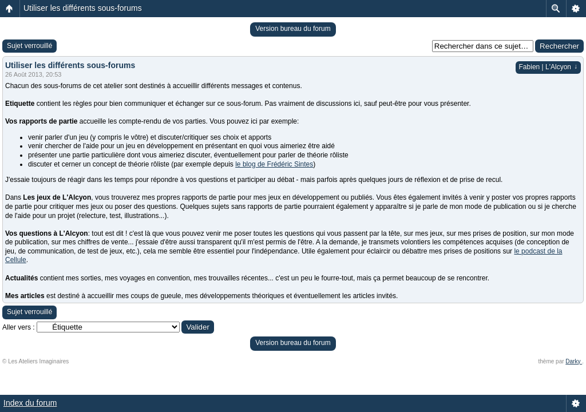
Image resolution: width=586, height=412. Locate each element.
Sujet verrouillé (29, 46)
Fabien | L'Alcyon (548, 67)
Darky (573, 361)
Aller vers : (18, 327)
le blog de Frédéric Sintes (274, 164)
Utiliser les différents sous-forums (82, 8)
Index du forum (30, 402)
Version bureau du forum (292, 29)
